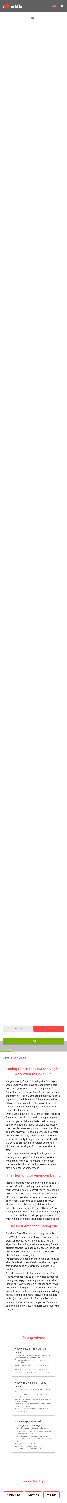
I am (33, 17)
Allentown (33, 1494)
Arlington (51, 1494)
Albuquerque (13, 1494)
